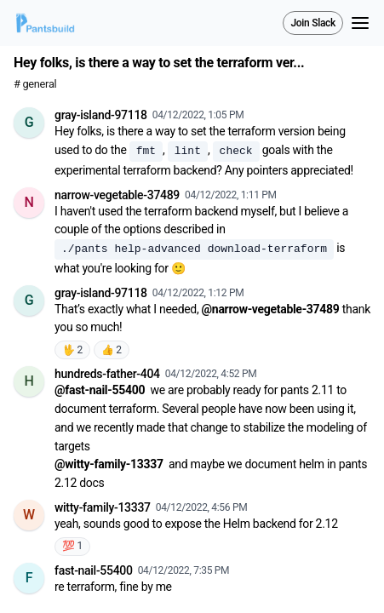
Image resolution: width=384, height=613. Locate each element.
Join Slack (312, 23)
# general (35, 83)
